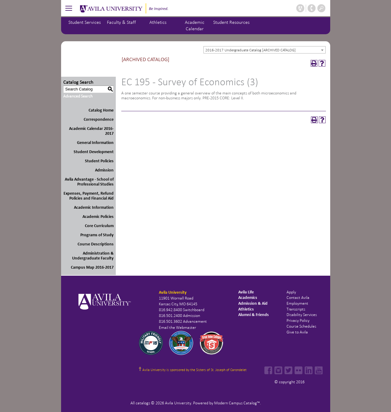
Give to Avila (297, 332)
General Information (95, 142)
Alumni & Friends (253, 314)
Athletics (157, 22)
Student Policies (99, 161)
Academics (247, 297)
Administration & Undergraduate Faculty (93, 255)
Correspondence (99, 119)
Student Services (84, 22)
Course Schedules (301, 326)
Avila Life (246, 292)
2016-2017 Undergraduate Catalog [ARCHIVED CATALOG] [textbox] (250, 50)
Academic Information (94, 207)
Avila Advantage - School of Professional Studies (89, 181)
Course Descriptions (96, 244)
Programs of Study (97, 235)
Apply (291, 292)
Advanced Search (78, 96)
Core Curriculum (99, 225)
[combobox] (264, 49)
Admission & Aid (253, 303)
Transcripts (296, 309)
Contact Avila (298, 297)
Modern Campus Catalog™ (237, 403)
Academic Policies (98, 216)
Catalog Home (101, 110)
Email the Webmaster (177, 327)
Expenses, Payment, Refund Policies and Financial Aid (89, 195)
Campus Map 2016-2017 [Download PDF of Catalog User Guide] (92, 267)
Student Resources (231, 22)
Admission (104, 170)
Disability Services (302, 314)
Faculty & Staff (121, 22)
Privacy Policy (298, 320)
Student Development (94, 151)
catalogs (143, 403)
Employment (297, 303)
